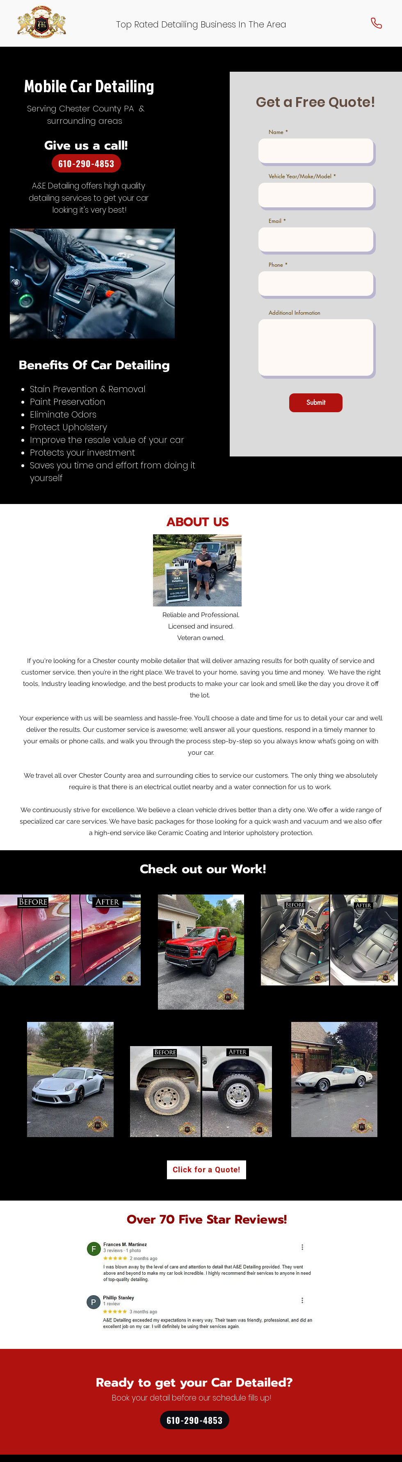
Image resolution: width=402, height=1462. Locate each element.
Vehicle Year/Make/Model (300, 176)
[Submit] (316, 402)
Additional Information (294, 313)
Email (275, 221)
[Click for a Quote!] (206, 1169)
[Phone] (376, 23)
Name (276, 132)
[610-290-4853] (86, 163)
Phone (276, 265)
